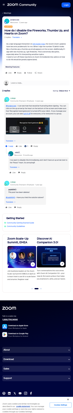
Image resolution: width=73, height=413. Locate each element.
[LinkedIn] (9, 393)
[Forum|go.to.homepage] (21, 4)
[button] (3, 5)
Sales (6, 368)
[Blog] (3, 393)
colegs (13, 98)
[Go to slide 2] (36, 289)
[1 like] (26, 146)
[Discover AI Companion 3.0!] (51, 262)
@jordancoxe (11, 106)
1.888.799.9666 (10, 319)
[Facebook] (31, 393)
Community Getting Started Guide (20, 223)
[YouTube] (20, 393)
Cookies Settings (60, 405)
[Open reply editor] (36, 83)
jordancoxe (14, 20)
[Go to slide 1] (32, 289)
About (6, 349)
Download (8, 359)
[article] (36, 122)
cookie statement (23, 406)
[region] (36, 405)
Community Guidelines (16, 226)
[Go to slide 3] (41, 289)
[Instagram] (25, 393)
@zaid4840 (10, 197)
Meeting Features (12, 67)
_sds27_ (17, 152)
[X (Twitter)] (14, 393)
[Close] (68, 399)
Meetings (7, 13)
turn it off (26, 114)
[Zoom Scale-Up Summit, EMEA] (21, 262)
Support (7, 378)
